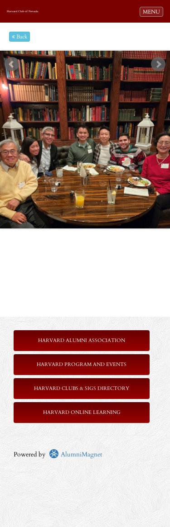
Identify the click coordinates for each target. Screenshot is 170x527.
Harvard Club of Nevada (22, 11)
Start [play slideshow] (81, 57)
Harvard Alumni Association (81, 340)
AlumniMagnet (75, 454)
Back (19, 36)
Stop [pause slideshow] (89, 57)
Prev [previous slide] (12, 64)
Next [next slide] (158, 64)
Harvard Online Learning (82, 412)
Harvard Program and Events (81, 364)
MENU (152, 11)
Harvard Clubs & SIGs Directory (81, 388)
